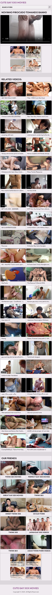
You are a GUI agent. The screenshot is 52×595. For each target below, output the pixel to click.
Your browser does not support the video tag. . (26, 29)
